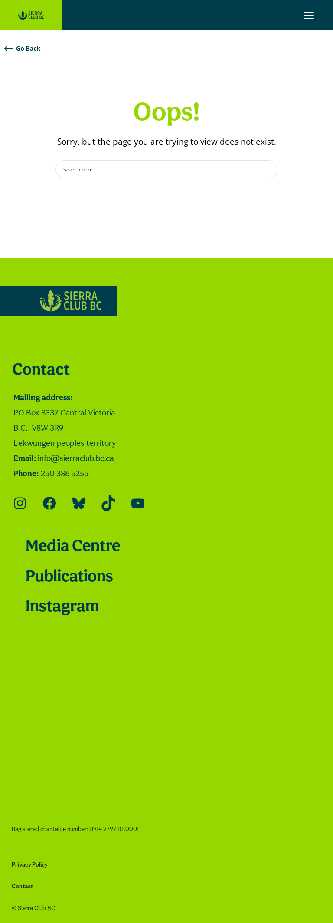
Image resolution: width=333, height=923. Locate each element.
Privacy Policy (30, 865)
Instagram (62, 607)
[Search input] (160, 169)
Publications (69, 577)
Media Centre (73, 547)
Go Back (22, 48)
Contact (41, 371)
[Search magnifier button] (268, 169)
